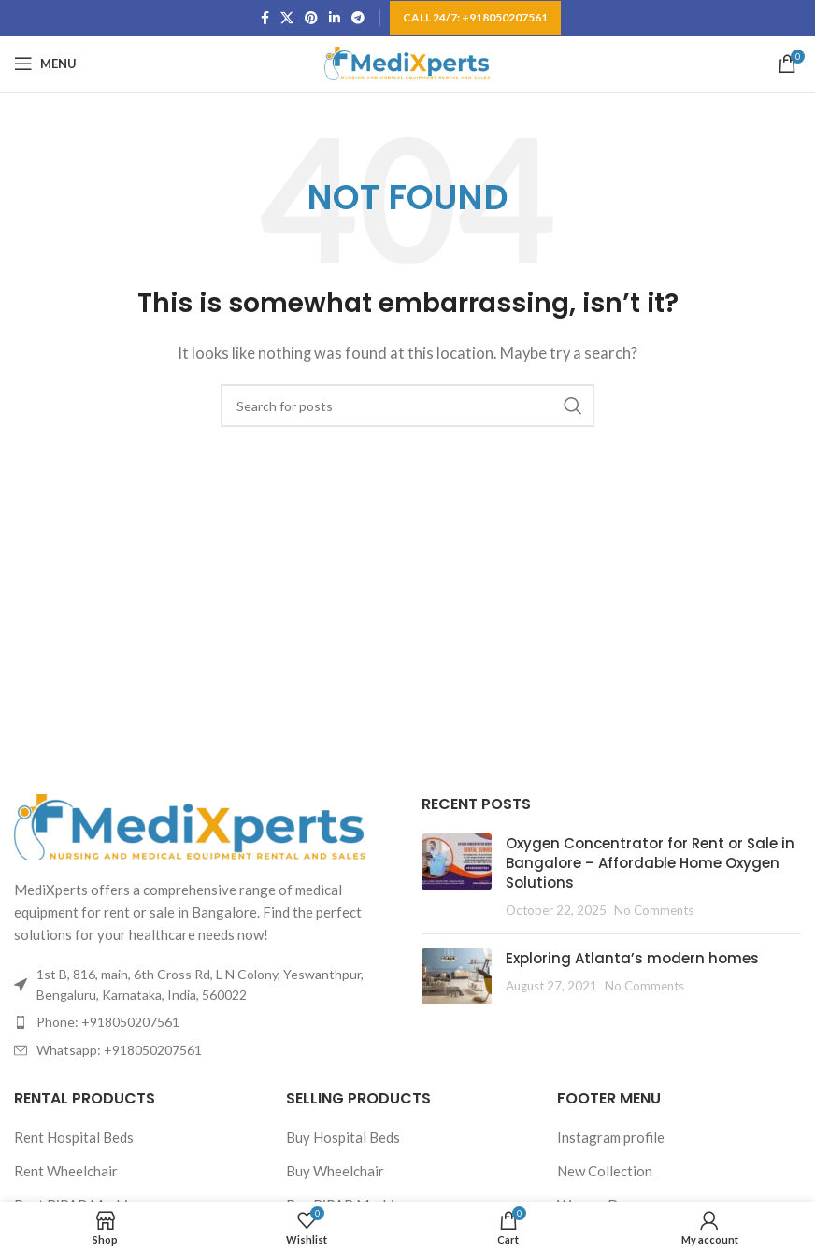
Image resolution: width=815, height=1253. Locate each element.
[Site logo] (408, 61)
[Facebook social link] (265, 18)
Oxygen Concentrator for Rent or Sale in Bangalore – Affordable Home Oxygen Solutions (650, 862)
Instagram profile (611, 1137)
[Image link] (191, 824)
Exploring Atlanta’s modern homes (632, 958)
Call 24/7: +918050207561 (475, 17)
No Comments (653, 910)
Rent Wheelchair (66, 1170)
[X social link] (287, 18)
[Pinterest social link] (311, 18)
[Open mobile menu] (45, 63)
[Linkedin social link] (334, 18)
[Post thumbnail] (457, 876)
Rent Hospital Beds (74, 1137)
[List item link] (203, 1022)
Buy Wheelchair (335, 1170)
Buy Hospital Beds (343, 1137)
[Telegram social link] (358, 18)
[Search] (407, 405)
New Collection (604, 1170)
